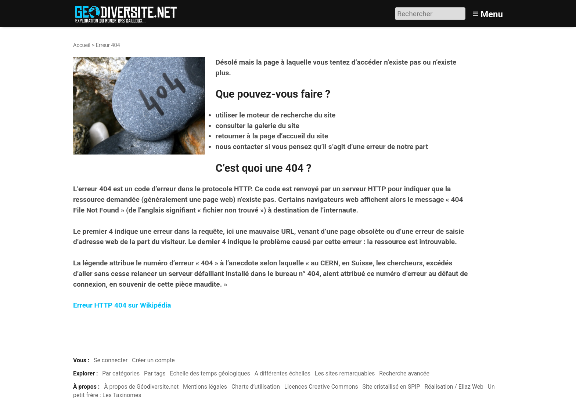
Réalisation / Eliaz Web (453, 386)
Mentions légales (205, 386)
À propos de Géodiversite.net (141, 386)
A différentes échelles (282, 373)
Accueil (81, 45)
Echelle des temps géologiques (210, 373)
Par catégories (121, 373)
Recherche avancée (404, 373)
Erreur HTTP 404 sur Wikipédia (122, 305)
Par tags (155, 373)
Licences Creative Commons (321, 386)
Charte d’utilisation (255, 386)
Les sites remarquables (345, 373)
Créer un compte (153, 360)
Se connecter (110, 360)
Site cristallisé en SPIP (391, 386)
